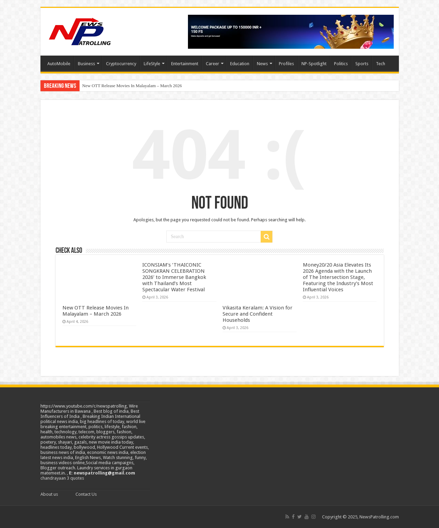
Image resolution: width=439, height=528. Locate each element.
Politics (341, 63)
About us (49, 494)
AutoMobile (58, 63)
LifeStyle (152, 63)
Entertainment (184, 63)
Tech (380, 63)
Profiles (286, 63)
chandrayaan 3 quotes (62, 478)
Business (86, 63)
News (262, 63)
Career (212, 63)
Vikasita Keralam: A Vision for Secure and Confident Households (258, 314)
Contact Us (86, 494)
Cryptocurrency (121, 63)
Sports (361, 63)
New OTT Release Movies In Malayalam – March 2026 (132, 85)
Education (239, 63)
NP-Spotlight (314, 63)
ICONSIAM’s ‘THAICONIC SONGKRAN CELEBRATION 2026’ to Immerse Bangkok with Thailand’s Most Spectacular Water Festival (174, 277)
